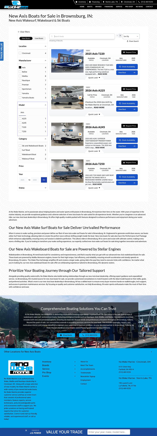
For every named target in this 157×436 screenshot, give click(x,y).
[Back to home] (16, 5)
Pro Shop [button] (129, 7)
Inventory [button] (46, 361)
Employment (86, 380)
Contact (149, 7)
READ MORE (102, 74)
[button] (54, 60)
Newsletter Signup (88, 376)
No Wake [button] (139, 7)
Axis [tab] (22, 112)
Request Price (129, 52)
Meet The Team (87, 365)
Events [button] (45, 376)
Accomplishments (88, 369)
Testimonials (86, 373)
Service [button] (119, 7)
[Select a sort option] (131, 36)
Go (44, 180)
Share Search (133, 41)
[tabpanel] (33, 125)
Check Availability (127, 67)
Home (82, 7)
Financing (109, 7)
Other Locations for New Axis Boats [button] (22, 351)
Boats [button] (89, 7)
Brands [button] (98, 7)
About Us (84, 362)
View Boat (126, 72)
